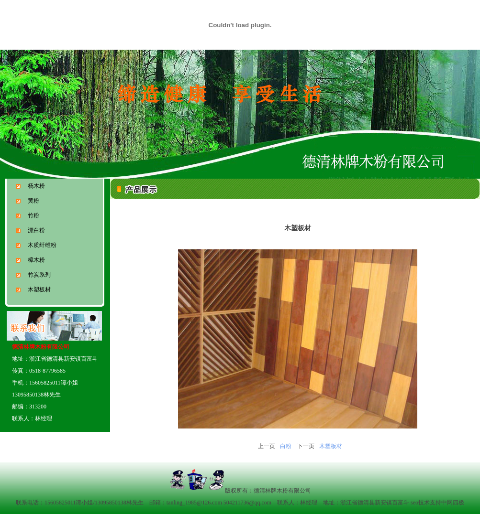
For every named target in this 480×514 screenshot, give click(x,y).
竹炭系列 (33, 274)
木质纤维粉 (36, 245)
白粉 (285, 446)
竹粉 (27, 215)
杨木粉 (30, 185)
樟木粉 (30, 260)
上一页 (266, 446)
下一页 (305, 446)
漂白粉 (30, 230)
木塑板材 (33, 289)
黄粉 (27, 200)
